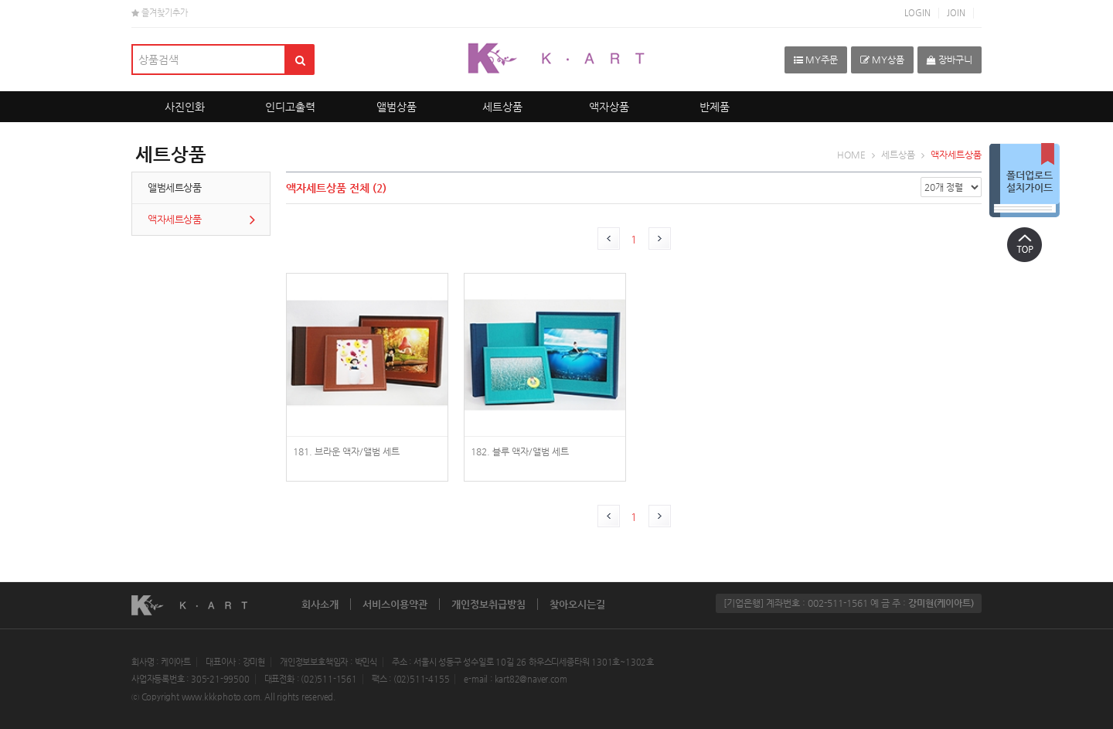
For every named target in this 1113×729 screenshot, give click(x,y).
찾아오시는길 (577, 604)
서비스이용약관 (394, 604)
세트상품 (502, 106)
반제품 (714, 106)
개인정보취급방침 (488, 604)
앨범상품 (396, 106)
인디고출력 (290, 106)
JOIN (956, 13)
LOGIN (917, 13)
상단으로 (1024, 244)
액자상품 (609, 106)
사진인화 (185, 106)
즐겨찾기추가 (159, 13)
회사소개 (320, 604)
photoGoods (367, 386)
